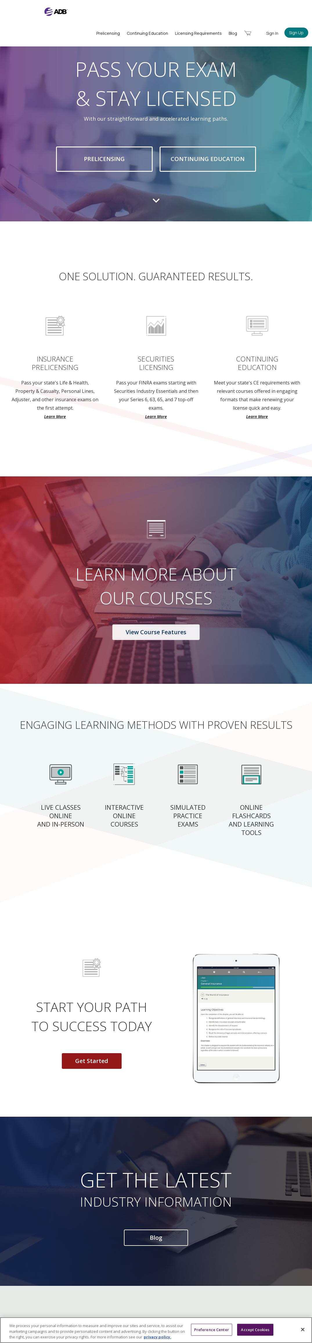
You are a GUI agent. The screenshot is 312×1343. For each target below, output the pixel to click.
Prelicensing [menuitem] (108, 33)
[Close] (302, 1329)
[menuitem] (247, 33)
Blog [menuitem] (233, 33)
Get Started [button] (91, 1061)
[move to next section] (156, 206)
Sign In (272, 33)
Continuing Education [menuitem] (147, 33)
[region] (156, 1330)
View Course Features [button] (156, 632)
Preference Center (211, 1329)
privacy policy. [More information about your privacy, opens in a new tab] (157, 1337)
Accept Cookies (255, 1329)
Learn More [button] (55, 417)
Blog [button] (156, 1237)
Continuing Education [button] (208, 159)
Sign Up (296, 32)
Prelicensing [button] (104, 159)
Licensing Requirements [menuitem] (198, 33)
